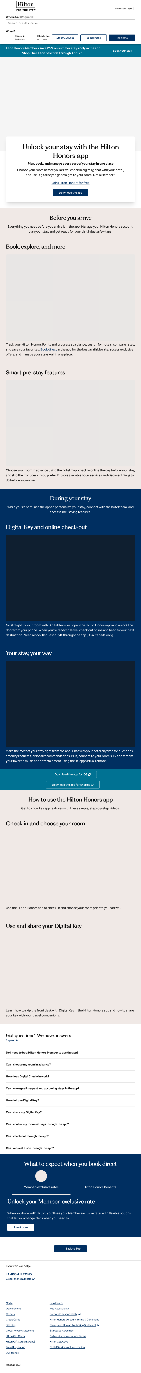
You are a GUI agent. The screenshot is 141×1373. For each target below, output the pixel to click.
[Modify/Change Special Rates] (93, 37)
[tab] (41, 1182)
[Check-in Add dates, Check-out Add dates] (28, 37)
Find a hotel (125, 37)
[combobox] (70, 23)
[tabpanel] (70, 1213)
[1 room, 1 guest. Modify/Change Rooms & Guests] (65, 37)
